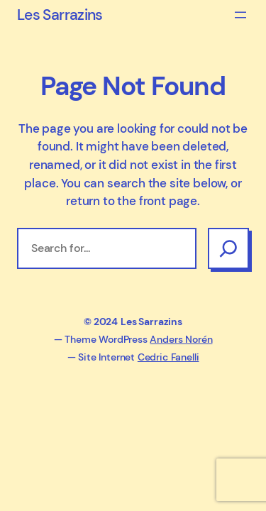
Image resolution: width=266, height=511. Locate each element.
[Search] (228, 248)
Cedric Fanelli (168, 357)
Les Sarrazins (60, 15)
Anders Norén (181, 339)
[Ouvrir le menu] (240, 14)
